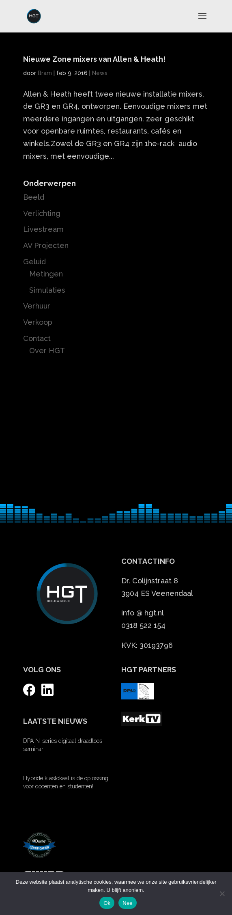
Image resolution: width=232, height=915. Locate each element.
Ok (106, 903)
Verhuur (36, 306)
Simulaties (47, 290)
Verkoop (37, 322)
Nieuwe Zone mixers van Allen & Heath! (94, 59)
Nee (127, 903)
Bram (45, 73)
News (99, 73)
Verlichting (41, 213)
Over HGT (47, 350)
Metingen (46, 274)
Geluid (34, 261)
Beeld (33, 197)
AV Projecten (46, 245)
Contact (37, 338)
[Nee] (222, 893)
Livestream (43, 229)
